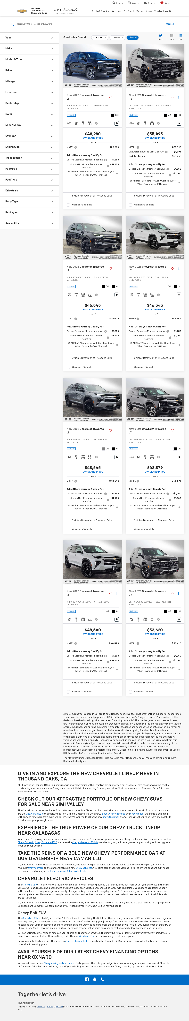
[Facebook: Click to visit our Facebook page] (87, 980)
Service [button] (139, 11)
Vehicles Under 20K (163, 11)
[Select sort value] (161, 37)
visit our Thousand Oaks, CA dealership (67, 871)
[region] (93, 161)
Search (170, 24)
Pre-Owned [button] (128, 11)
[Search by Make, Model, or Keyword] (90, 24)
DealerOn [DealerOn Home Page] (41, 1007)
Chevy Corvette (84, 868)
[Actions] (116, 97)
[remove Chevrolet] (99, 37)
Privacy (59, 1007)
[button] (119, 66)
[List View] (180, 37)
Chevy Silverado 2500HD (85, 842)
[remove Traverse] (117, 37)
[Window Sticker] (117, 123)
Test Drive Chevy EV (105, 11)
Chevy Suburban (110, 817)
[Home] (92, 11)
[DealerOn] (26, 1003)
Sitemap (51, 1007)
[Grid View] (171, 37)
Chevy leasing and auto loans (59, 963)
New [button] (119, 11)
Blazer (105, 814)
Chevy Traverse (117, 814)
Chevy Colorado (26, 842)
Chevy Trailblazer (35, 814)
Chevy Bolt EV (29, 885)
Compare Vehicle (82, 205)
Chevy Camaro (35, 868)
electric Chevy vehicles (77, 941)
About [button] (149, 11)
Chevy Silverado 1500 (46, 842)
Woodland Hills (86, 936)
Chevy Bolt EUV (30, 918)
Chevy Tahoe (136, 814)
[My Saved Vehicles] (165, 3)
